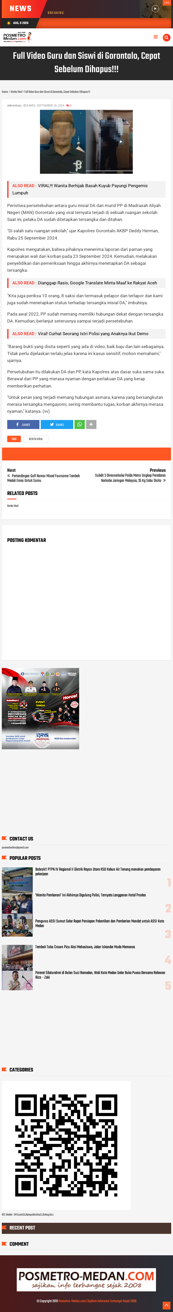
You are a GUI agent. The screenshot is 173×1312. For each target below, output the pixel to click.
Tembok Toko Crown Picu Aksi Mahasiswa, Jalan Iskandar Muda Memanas (85, 947)
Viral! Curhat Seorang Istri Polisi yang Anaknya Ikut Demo (93, 333)
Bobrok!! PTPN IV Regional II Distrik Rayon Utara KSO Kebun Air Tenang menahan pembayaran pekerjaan (98, 872)
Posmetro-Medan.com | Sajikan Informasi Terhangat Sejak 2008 (97, 1301)
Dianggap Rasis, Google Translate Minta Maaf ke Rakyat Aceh (97, 282)
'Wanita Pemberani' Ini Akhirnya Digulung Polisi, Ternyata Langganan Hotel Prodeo (90, 895)
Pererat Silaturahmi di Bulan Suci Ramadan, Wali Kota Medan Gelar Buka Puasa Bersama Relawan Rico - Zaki (100, 975)
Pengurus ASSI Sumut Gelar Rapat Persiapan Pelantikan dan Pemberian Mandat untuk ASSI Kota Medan (99, 923)
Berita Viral (36, 439)
